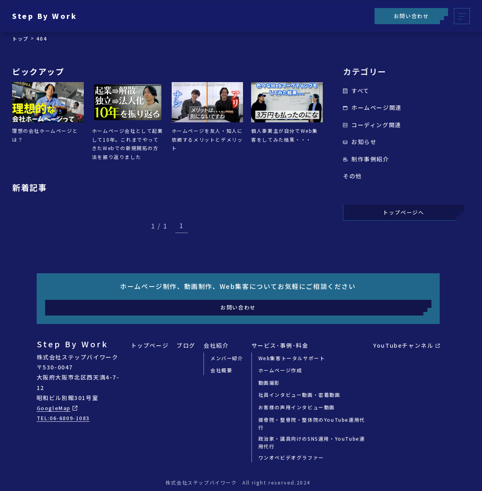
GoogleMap (58, 408)
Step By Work (48, 16)
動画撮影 (269, 382)
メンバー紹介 (226, 358)
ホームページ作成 (280, 370)
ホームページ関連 (372, 107)
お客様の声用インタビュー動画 (296, 407)
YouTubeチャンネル (406, 345)
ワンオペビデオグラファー (291, 457)
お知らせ (359, 142)
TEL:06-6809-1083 (66, 418)
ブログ (186, 345)
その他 (352, 176)
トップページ (150, 345)
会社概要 (221, 370)
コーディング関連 (372, 125)
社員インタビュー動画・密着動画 (299, 394)
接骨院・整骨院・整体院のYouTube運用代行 (311, 423)
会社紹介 (216, 345)
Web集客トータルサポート (291, 358)
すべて (356, 91)
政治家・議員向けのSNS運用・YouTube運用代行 (311, 442)
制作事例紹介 (366, 159)
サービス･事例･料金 (280, 345)
